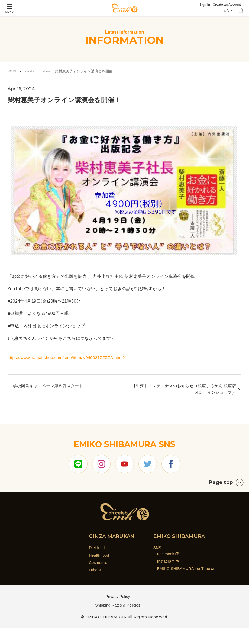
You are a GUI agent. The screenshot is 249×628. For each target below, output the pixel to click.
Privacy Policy (117, 596)
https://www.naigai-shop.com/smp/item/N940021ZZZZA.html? (68, 357)
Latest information (38, 71)
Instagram (166, 561)
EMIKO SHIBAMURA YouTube (183, 568)
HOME (13, 71)
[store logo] (124, 8)
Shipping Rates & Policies (117, 605)
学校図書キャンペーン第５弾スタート (50, 386)
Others (95, 570)
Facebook (165, 554)
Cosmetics (98, 562)
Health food (99, 555)
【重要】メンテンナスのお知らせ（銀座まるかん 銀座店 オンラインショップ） (185, 390)
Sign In (202, 4)
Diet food (97, 548)
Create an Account (226, 4)
